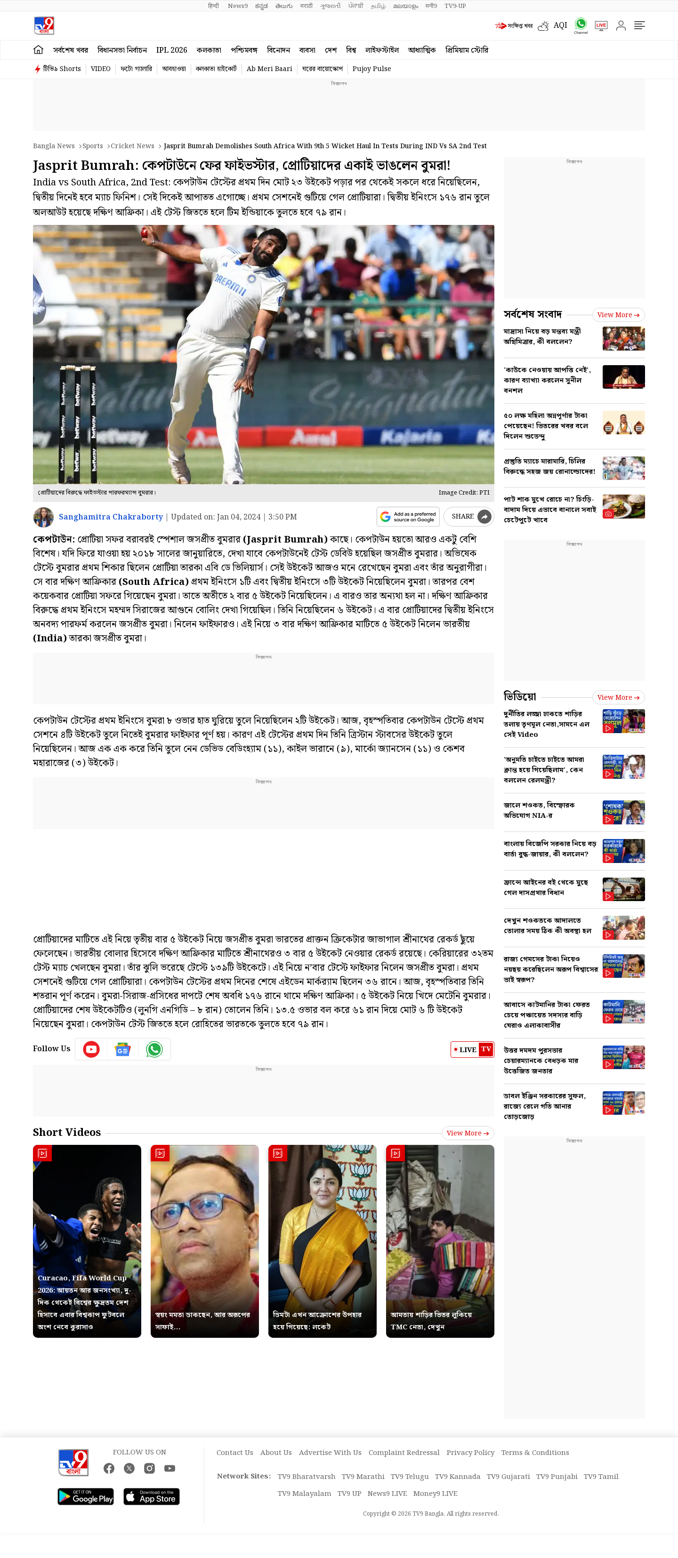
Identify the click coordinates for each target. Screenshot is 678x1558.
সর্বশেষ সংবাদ (533, 314)
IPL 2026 (171, 50)
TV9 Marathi (363, 1477)
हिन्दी (214, 6)
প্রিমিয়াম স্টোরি (466, 50)
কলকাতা (209, 50)
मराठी (306, 6)
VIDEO (101, 69)
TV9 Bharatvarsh (307, 1477)
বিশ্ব (351, 50)
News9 (238, 6)
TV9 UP (350, 1494)
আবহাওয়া (174, 69)
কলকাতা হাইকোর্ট (216, 69)
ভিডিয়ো (520, 697)
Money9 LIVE (435, 1494)
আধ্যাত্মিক (422, 50)
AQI (560, 26)
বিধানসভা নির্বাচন (122, 50)
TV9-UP (455, 6)
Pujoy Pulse (372, 69)
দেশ (331, 50)
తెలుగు (284, 6)
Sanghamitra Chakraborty (111, 517)
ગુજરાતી (330, 6)
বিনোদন (278, 50)
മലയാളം (405, 6)
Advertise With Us (330, 1453)
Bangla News (54, 146)
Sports (92, 146)
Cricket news (132, 146)
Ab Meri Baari (269, 69)
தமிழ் (378, 6)
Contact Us (235, 1453)
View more (468, 1133)
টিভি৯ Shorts (62, 69)
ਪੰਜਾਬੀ (355, 6)
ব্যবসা (307, 50)
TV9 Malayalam (304, 1494)
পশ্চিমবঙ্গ (244, 50)
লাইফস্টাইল (382, 50)
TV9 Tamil (601, 1477)
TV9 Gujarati (508, 1477)
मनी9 (431, 6)
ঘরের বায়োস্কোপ (322, 69)
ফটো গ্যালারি (136, 69)
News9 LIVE (387, 1494)
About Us (276, 1453)
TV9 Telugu (410, 1477)
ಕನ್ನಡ (261, 6)
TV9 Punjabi (557, 1477)
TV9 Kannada (458, 1477)
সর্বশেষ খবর (70, 50)
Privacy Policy (470, 1453)
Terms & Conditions (535, 1453)
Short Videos (67, 1133)
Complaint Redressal (404, 1453)
